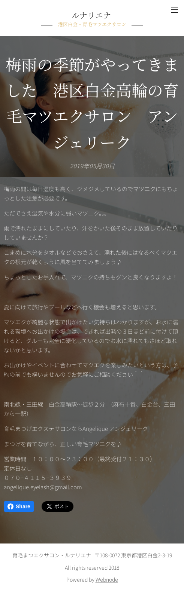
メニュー (174, 9)
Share (18, 506)
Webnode (107, 579)
